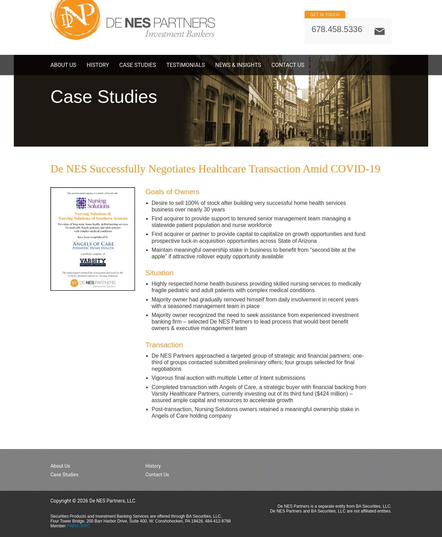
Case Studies (137, 65)
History (98, 65)
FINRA (73, 526)
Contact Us (287, 65)
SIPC (85, 526)
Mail (379, 31)
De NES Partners (132, 20)
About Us (63, 65)
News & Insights (238, 65)
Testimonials (185, 65)
